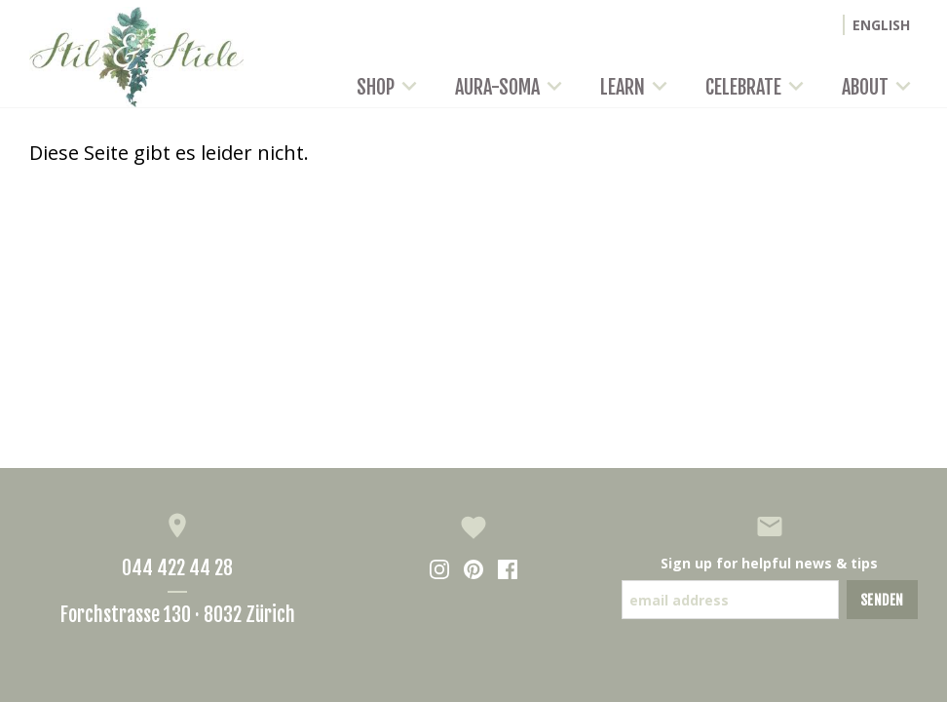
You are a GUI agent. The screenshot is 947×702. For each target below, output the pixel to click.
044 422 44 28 (177, 568)
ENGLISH (881, 25)
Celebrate (758, 87)
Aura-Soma (512, 87)
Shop (390, 87)
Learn (637, 87)
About (880, 87)
